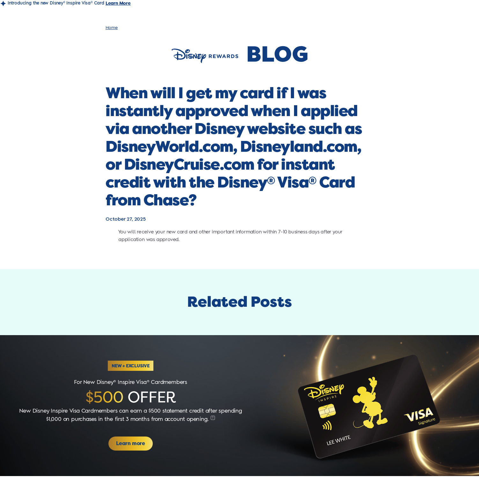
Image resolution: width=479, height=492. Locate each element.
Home (112, 28)
